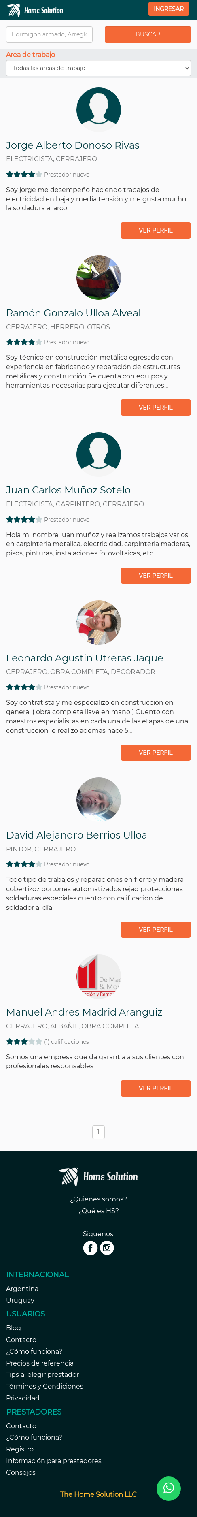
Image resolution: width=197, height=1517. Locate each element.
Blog (13, 1328)
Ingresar (169, 9)
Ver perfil (155, 230)
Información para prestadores (54, 1461)
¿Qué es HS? (98, 1211)
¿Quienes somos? (98, 1199)
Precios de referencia (40, 1363)
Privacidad (23, 1398)
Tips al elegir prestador (42, 1374)
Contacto (21, 1340)
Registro (20, 1449)
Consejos (21, 1472)
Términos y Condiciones (44, 1386)
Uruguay (20, 1300)
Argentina (22, 1289)
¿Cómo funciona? (34, 1351)
